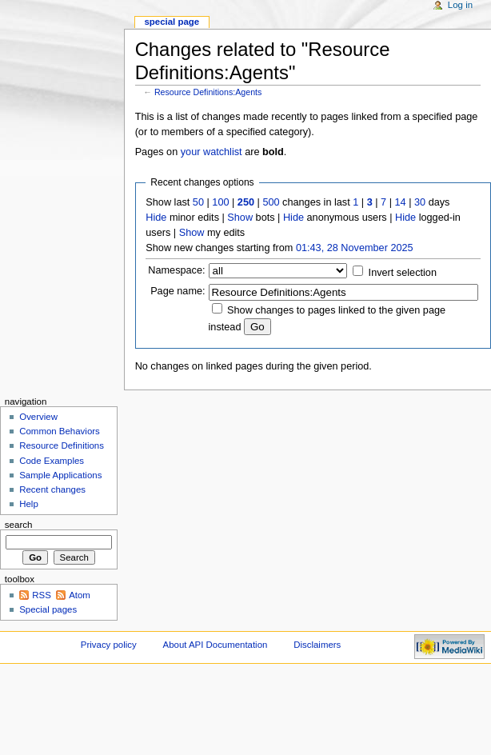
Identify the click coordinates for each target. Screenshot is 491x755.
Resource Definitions (61, 445)
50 (198, 202)
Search (19, 524)
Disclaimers (317, 644)
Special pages (48, 609)
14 (400, 202)
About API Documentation (215, 644)
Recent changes (52, 489)
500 (270, 202)
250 (246, 202)
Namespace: (176, 270)
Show (240, 217)
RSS (41, 595)
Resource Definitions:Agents (207, 92)
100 (220, 202)
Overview (38, 416)
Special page (171, 21)
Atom (79, 595)
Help (28, 504)
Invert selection (403, 272)
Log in (460, 5)
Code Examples (51, 460)
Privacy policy (109, 644)
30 (419, 202)
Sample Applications (60, 475)
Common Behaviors (59, 431)
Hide (156, 217)
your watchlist (211, 152)
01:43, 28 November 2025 (354, 248)
